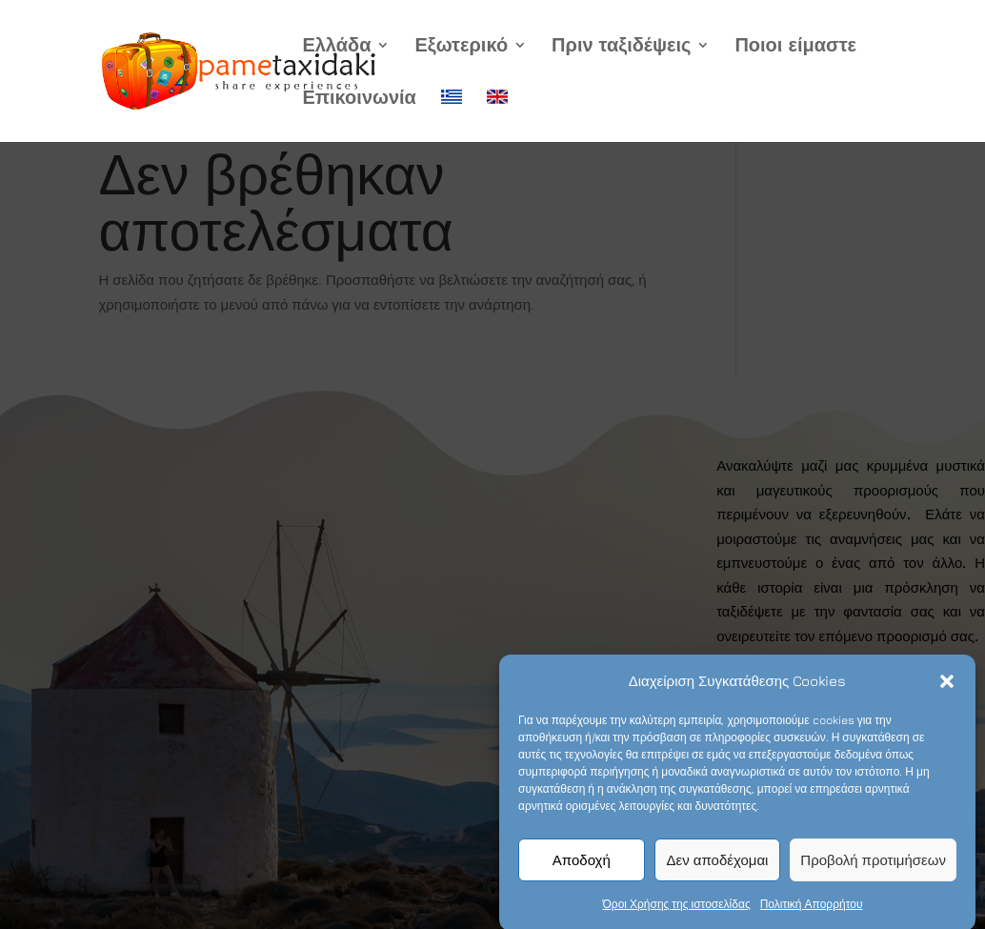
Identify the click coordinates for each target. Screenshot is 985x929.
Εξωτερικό (461, 46)
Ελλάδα (336, 46)
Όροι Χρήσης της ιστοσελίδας (677, 910)
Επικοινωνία (358, 99)
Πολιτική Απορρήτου (811, 910)
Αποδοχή (582, 866)
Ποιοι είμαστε (795, 46)
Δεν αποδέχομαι (718, 866)
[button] (946, 687)
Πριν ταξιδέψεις (621, 46)
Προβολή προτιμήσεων (873, 866)
